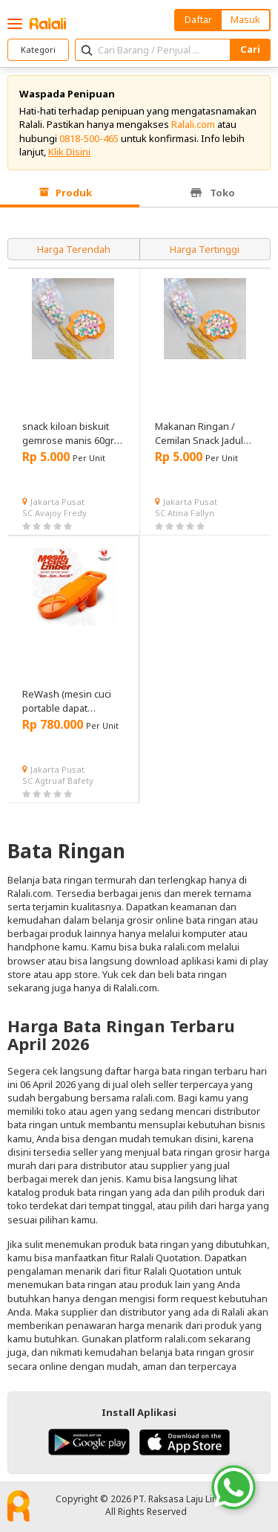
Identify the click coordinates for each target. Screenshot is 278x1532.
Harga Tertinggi (204, 249)
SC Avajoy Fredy (54, 512)
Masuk (245, 19)
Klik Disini (69, 151)
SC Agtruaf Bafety (57, 780)
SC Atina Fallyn (184, 512)
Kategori (38, 49)
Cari (250, 49)
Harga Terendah (73, 249)
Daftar (198, 19)
